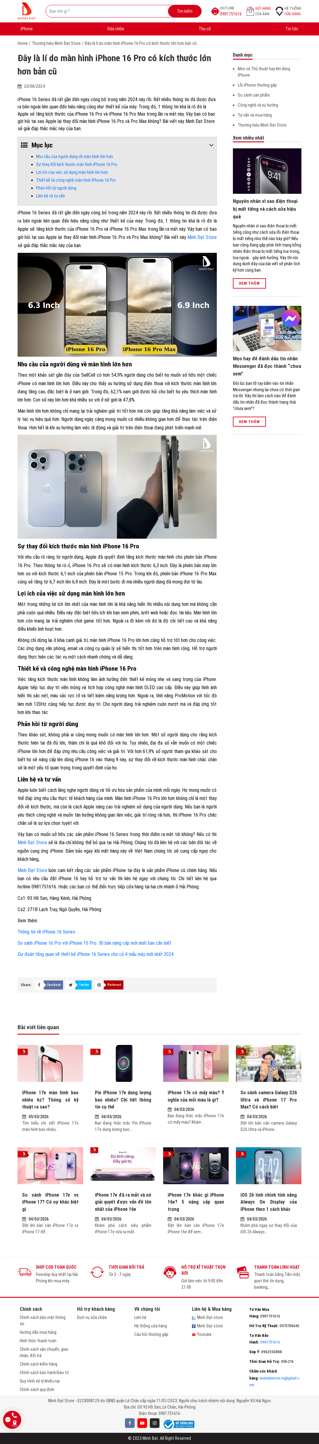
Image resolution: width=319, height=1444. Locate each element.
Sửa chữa (115, 28)
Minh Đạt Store (202, 237)
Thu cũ (205, 28)
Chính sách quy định (37, 1389)
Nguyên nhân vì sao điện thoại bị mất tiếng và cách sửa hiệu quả (265, 209)
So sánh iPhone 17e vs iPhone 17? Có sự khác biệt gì (50, 1202)
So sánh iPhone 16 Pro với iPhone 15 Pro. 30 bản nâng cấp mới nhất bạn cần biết (94, 943)
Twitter (84, 985)
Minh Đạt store (207, 1317)
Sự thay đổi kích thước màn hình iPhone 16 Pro (76, 164)
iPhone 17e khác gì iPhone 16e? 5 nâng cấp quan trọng (196, 1202)
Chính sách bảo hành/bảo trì (44, 1372)
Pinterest (114, 985)
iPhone (27, 28)
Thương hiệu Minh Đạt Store (56, 43)
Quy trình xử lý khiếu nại (40, 1381)
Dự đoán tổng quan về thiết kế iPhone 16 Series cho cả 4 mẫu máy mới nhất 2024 (96, 954)
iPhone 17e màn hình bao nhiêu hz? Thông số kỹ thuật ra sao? (50, 1099)
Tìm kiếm (185, 11)
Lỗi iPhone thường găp (257, 85)
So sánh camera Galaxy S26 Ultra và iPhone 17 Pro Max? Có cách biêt (268, 1099)
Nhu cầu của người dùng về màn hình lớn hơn (74, 156)
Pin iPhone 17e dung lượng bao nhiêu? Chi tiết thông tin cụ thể (123, 1099)
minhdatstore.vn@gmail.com (274, 1378)
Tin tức (291, 28)
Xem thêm (249, 283)
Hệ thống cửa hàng (150, 1326)
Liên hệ (140, 1317)
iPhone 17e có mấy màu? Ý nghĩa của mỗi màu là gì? (196, 1096)
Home (23, 43)
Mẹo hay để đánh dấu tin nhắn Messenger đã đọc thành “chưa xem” (267, 366)
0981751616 (169, 1413)
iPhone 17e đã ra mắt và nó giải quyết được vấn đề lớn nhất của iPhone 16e (123, 1202)
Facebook (54, 985)
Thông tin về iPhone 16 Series (46, 932)
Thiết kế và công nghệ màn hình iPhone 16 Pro (76, 180)
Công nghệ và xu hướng (258, 105)
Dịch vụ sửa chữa (92, 1317)
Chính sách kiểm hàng (38, 1364)
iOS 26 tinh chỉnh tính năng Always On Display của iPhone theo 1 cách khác (268, 1202)
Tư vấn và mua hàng (255, 115)
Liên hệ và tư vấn (50, 196)
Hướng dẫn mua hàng (38, 1332)
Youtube (202, 1334)
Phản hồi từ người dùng (56, 188)
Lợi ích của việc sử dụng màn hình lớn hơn (72, 172)
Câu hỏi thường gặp (151, 1334)
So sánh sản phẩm (254, 95)
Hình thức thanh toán (38, 1340)
